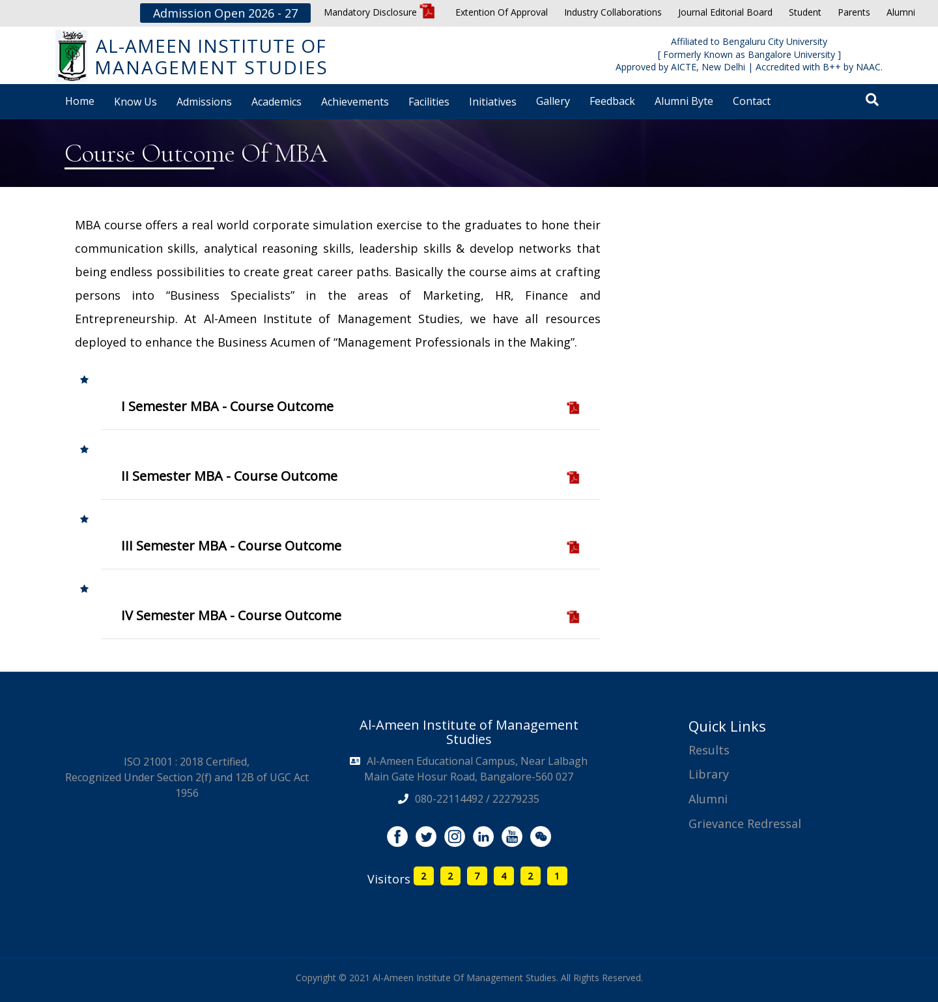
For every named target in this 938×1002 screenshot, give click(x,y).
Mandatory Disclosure (379, 12)
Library (709, 774)
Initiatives (493, 101)
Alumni (901, 12)
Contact (752, 101)
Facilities (428, 101)
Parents (854, 12)
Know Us (135, 101)
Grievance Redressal (745, 823)
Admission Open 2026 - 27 (225, 13)
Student (805, 12)
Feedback (612, 101)
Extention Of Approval (501, 12)
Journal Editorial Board (725, 12)
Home (79, 101)
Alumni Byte (684, 101)
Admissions (204, 101)
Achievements (355, 101)
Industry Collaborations (613, 12)
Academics (276, 101)
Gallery (553, 101)
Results (709, 750)
